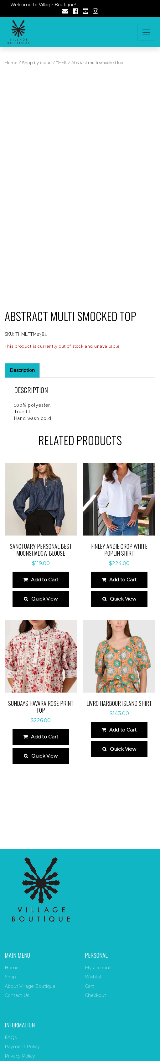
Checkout (95, 995)
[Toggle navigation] (146, 32)
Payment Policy (22, 1046)
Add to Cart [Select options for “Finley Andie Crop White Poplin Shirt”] (123, 580)
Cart (89, 986)
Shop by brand (37, 62)
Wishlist (93, 977)
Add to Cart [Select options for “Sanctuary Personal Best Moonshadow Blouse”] (44, 580)
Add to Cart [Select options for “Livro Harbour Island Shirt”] (123, 730)
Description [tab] (22, 370)
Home (11, 62)
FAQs (11, 1037)
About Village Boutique (30, 986)
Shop (10, 977)
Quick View (44, 599)
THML (61, 62)
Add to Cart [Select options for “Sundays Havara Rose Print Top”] (44, 737)
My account (98, 968)
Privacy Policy (20, 1056)
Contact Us (17, 995)
